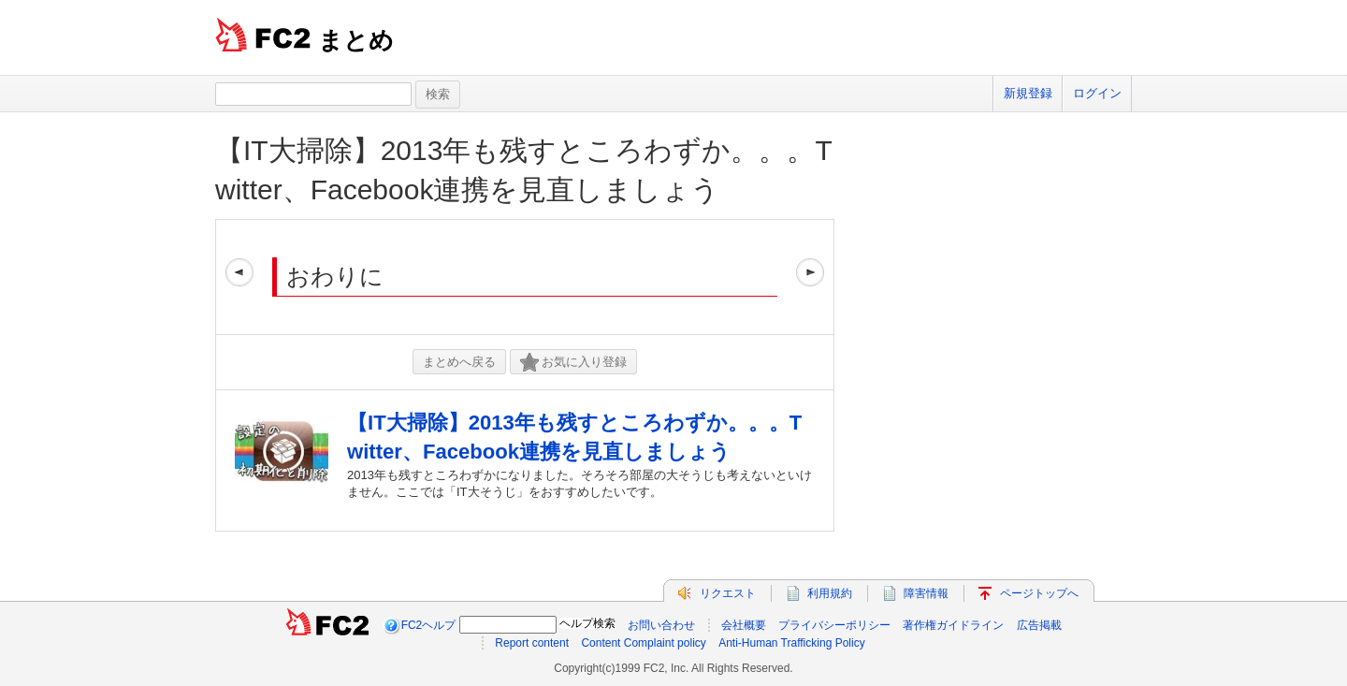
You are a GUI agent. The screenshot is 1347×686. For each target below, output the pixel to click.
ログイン (1097, 93)
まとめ (356, 40)
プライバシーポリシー (834, 625)
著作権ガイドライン (953, 625)
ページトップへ (1039, 593)
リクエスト (728, 593)
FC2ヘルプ (428, 625)
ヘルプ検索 (587, 623)
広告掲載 (1039, 625)
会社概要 (743, 625)
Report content (532, 643)
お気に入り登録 (573, 362)
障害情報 (926, 593)
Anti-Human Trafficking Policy (791, 643)
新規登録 (1028, 93)
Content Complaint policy (643, 643)
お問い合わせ (661, 625)
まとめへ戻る (459, 362)
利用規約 (829, 593)
